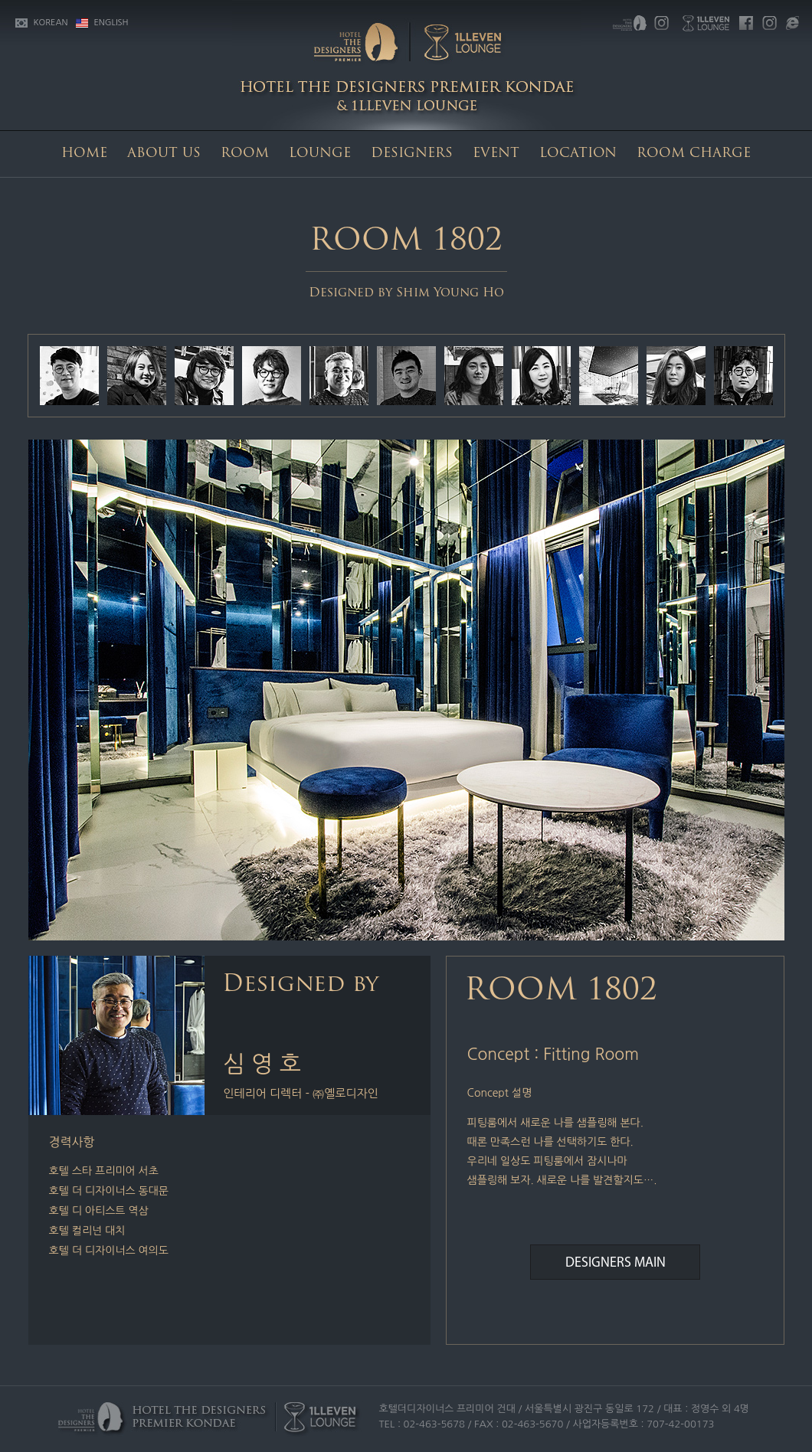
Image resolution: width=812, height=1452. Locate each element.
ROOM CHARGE (694, 153)
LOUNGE (320, 153)
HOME (84, 153)
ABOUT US (164, 153)
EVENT (496, 153)
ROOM (245, 153)
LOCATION (578, 153)
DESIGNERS (412, 153)
